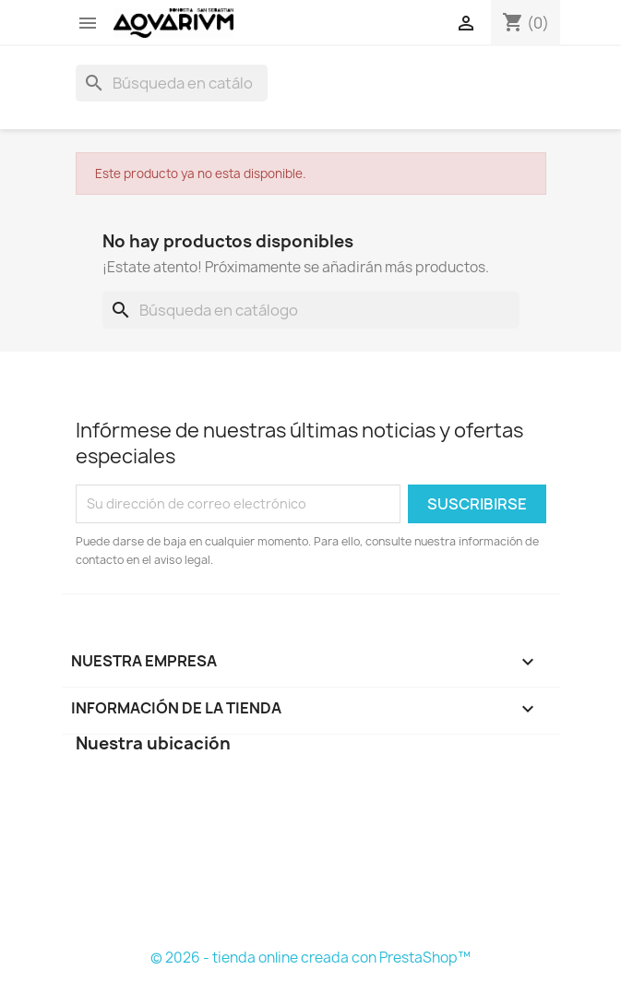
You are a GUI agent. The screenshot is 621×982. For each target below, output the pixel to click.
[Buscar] (172, 83)
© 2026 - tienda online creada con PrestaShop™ (310, 957)
